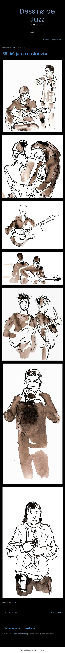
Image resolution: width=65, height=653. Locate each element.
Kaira (42, 650)
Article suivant (56, 612)
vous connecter (20, 633)
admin (22, 47)
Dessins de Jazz (37, 15)
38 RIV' (14, 602)
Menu (32, 33)
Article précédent (10, 612)
